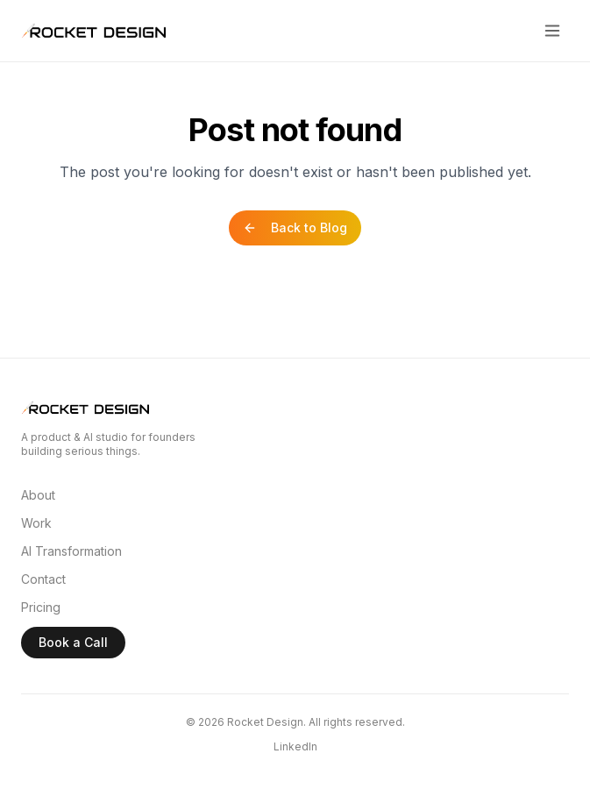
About (38, 494)
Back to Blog (295, 227)
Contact (43, 579)
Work (36, 522)
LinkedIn (295, 746)
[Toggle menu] (552, 30)
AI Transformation (71, 551)
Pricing (40, 607)
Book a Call (73, 642)
